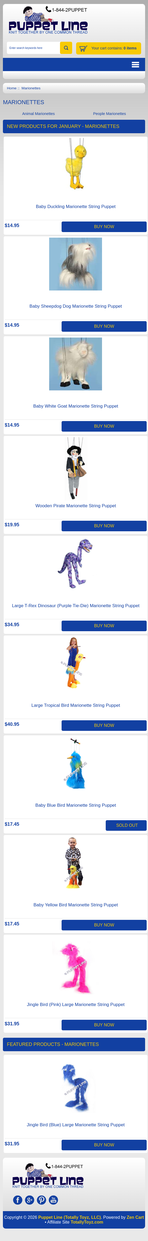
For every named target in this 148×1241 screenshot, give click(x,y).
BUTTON (108, 64)
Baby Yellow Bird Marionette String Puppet (76, 904)
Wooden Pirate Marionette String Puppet (75, 505)
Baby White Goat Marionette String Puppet (75, 406)
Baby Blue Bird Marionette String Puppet (75, 805)
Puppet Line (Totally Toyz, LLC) (69, 1217)
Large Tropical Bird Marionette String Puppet (75, 705)
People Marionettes (109, 113)
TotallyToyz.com (87, 1222)
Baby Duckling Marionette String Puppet (75, 206)
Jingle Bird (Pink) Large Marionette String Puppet (75, 1004)
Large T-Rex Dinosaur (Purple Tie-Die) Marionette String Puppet (76, 605)
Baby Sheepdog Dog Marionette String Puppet (76, 306)
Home (11, 88)
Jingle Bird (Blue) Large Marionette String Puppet (75, 1124)
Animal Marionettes (38, 113)
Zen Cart (135, 1217)
